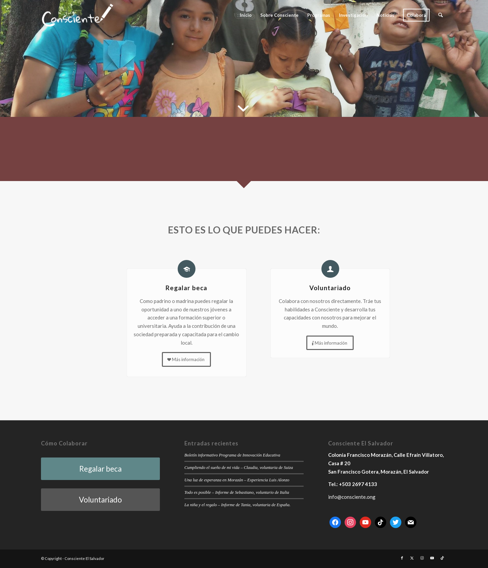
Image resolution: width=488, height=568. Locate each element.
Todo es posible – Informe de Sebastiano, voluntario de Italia (236, 492)
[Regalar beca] (186, 269)
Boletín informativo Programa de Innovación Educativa (232, 455)
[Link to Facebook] (402, 558)
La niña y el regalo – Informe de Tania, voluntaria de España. (237, 505)
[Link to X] (412, 558)
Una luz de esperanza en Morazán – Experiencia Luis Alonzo (236, 480)
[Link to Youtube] (432, 558)
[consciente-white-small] (77, 15)
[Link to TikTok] (442, 558)
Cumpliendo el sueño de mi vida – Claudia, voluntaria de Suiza (238, 467)
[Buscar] (440, 15)
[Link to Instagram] (422, 558)
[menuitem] (245, 15)
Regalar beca (186, 288)
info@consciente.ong (351, 497)
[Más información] (186, 359)
